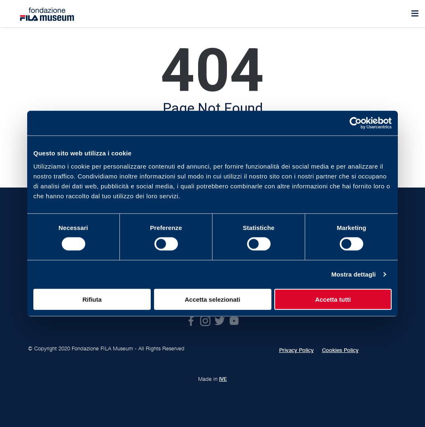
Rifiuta (92, 299)
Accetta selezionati (212, 299)
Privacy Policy (296, 350)
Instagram (205, 321)
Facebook (191, 321)
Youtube (234, 321)
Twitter (220, 321)
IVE (223, 379)
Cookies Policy (340, 350)
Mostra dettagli (353, 274)
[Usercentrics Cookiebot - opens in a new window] (356, 123)
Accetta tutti (333, 299)
